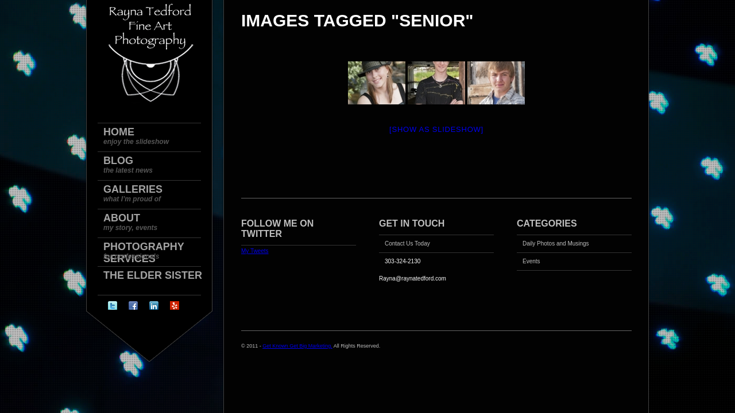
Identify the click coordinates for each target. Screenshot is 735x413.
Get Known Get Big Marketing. (297, 346)
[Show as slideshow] (436, 129)
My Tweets (255, 251)
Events (531, 261)
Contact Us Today (407, 243)
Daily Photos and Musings (556, 243)
